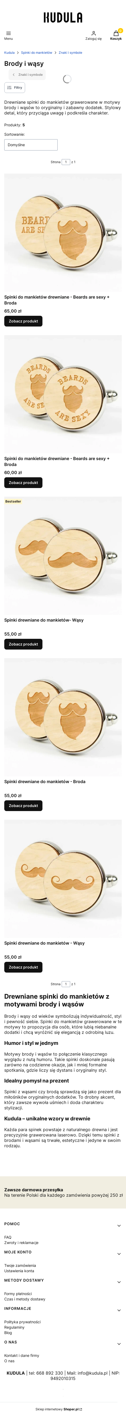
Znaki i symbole (70, 53)
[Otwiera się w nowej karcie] (63, 1389)
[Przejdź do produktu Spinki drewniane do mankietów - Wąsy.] (63, 879)
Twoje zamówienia (20, 1265)
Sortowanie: (14, 134)
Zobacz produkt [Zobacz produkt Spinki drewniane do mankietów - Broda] (23, 805)
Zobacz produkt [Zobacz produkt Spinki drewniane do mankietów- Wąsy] (23, 644)
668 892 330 (49, 1373)
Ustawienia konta (19, 1270)
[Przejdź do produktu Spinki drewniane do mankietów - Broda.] (63, 717)
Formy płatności (18, 1293)
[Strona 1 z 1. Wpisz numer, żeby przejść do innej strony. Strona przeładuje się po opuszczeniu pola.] (66, 162)
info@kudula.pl (93, 1373)
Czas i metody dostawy (24, 1299)
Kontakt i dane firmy (21, 1355)
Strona (56, 162)
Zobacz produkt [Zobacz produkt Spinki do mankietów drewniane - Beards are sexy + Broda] (23, 321)
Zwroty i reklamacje (21, 1242)
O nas (9, 1360)
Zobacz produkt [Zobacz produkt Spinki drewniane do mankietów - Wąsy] (23, 967)
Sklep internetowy (57, 1409)
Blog (8, 1332)
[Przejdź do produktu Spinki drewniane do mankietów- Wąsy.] (63, 556)
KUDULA (16, 1373)
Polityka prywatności (22, 1322)
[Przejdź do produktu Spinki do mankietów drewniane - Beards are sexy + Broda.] (63, 233)
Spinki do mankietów (36, 53)
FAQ (7, 1237)
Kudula (9, 53)
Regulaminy (14, 1327)
